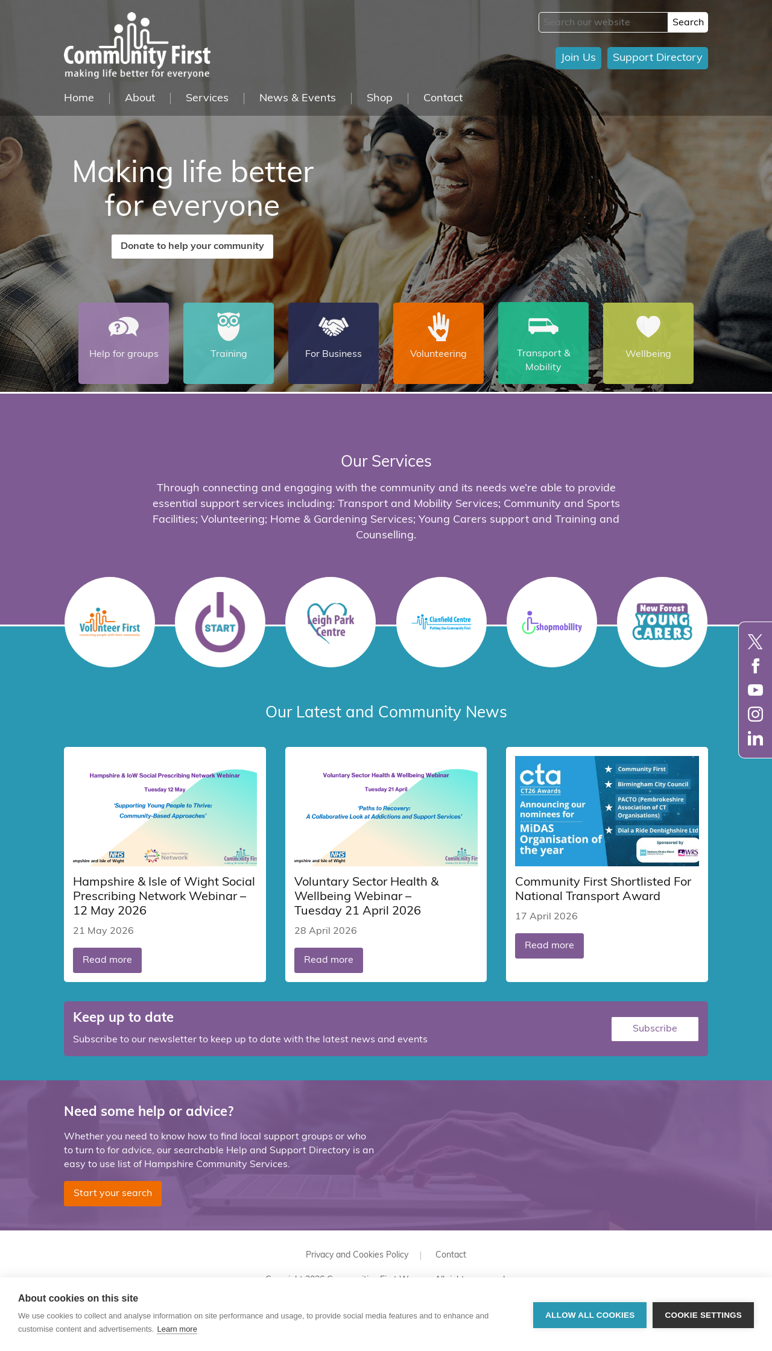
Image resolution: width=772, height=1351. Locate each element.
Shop (380, 98)
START (220, 622)
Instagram (755, 714)
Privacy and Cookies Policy (357, 1253)
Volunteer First (110, 622)
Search (688, 23)
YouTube (755, 690)
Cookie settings (703, 1314)
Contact (443, 98)
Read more (107, 958)
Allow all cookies (589, 1314)
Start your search (113, 1191)
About (140, 98)
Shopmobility (552, 622)
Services (207, 98)
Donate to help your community (192, 246)
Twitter (755, 641)
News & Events (297, 98)
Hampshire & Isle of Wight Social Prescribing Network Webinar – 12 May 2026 (164, 894)
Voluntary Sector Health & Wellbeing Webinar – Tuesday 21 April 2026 (366, 894)
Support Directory (658, 58)
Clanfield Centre (441, 622)
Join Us (578, 58)
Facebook (755, 665)
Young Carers (662, 622)
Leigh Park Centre (330, 622)
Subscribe (655, 1026)
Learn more (177, 1329)
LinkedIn (755, 738)
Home (79, 98)
